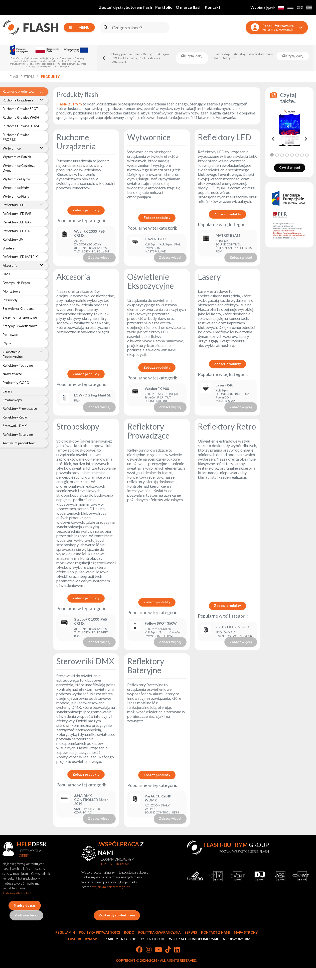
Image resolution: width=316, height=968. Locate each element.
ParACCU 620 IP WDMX (158, 798)
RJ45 (248, 248)
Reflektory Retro (227, 426)
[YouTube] (158, 949)
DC (99, 809)
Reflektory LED (224, 137)
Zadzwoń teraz (26, 915)
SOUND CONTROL (228, 244)
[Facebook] (139, 949)
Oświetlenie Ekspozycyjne (150, 281)
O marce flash (189, 7)
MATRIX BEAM (228, 235)
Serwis (191, 932)
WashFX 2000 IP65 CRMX (89, 233)
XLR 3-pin (80, 248)
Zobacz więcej (99, 257)
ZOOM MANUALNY (158, 629)
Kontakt (212, 7)
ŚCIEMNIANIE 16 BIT (95, 251)
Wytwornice (149, 137)
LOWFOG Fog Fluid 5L (92, 395)
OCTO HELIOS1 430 (232, 627)
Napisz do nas (25, 905)
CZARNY (80, 812)
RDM (219, 251)
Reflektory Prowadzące (148, 431)
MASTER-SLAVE (155, 251)
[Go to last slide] (103, 58)
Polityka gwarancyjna (159, 932)
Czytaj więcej (289, 168)
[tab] (272, 155)
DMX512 (230, 632)
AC (235, 636)
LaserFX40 (224, 385)
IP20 (219, 632)
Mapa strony (246, 932)
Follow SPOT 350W (161, 623)
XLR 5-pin (151, 244)
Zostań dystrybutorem (117, 915)
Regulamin (65, 932)
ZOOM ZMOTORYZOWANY (87, 242)
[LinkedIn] (177, 949)
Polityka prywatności (99, 932)
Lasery (209, 277)
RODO (129, 932)
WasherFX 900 (157, 389)
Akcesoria (73, 277)
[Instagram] (148, 949)
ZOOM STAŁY (154, 394)
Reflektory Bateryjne (145, 665)
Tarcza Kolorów (170, 632)
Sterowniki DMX (85, 661)
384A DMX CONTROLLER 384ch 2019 (91, 800)
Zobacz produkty (86, 210)
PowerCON (152, 248)
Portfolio (164, 7)
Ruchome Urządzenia (76, 141)
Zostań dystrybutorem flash (125, 7)
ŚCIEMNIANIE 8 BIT (95, 632)
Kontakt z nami (215, 932)
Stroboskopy (77, 426)
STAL (177, 244)
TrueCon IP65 (98, 248)
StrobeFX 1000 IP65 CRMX (90, 621)
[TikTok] (168, 949)
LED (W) (168, 636)
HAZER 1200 (155, 239)
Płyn (77, 400)
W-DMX (150, 809)
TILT (77, 251)
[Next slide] (305, 139)
